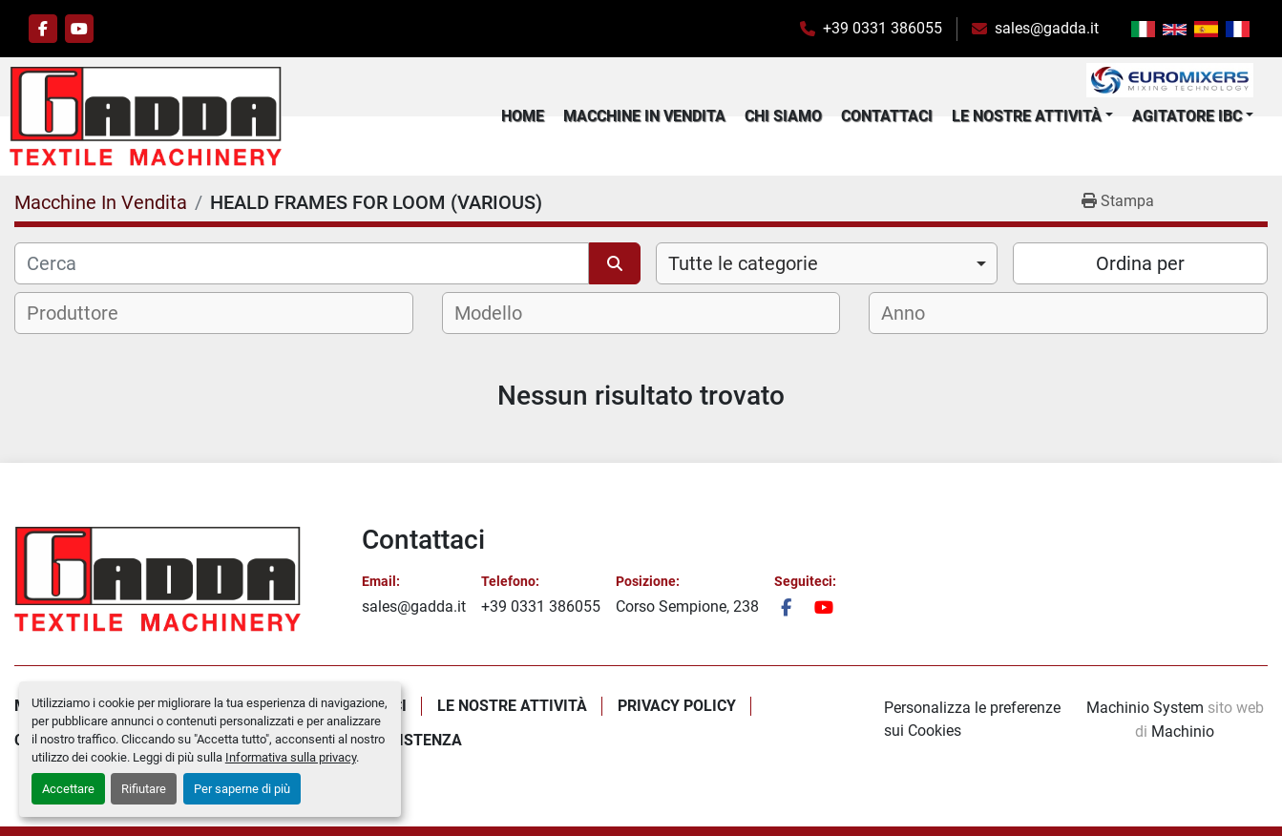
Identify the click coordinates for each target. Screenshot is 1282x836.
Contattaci (887, 118)
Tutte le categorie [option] (743, 268)
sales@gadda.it (1047, 28)
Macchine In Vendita (644, 118)
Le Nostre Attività (1027, 118)
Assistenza (415, 740)
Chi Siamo (783, 118)
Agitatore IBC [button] (1187, 118)
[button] (1032, 118)
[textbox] (84, 317)
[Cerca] (301, 268)
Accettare (68, 789)
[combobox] (827, 268)
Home (522, 118)
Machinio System (1145, 708)
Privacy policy (677, 706)
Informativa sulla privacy (290, 757)
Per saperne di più (242, 789)
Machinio (1182, 731)
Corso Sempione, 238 (687, 606)
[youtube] (79, 28)
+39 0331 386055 (882, 28)
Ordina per (1140, 268)
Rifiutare (143, 789)
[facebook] (43, 28)
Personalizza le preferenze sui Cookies (972, 719)
